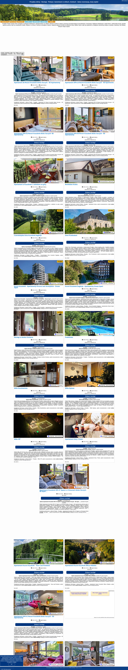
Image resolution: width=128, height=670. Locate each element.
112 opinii (51, 195)
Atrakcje (43, 21)
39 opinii (52, 575)
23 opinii (57, 628)
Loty (28, 21)
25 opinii (102, 575)
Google (20, 656)
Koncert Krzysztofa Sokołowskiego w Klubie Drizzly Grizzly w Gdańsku (79, 593)
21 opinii (47, 348)
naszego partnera (53, 103)
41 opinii (108, 146)
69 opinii (86, 501)
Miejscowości (20, 21)
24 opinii (107, 94)
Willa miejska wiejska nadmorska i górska (100, 593)
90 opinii (57, 299)
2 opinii (94, 399)
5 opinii (42, 450)
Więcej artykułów (68, 590)
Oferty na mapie (13, 21)
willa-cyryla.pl (125, 0)
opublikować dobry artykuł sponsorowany (107, 617)
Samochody (36, 21)
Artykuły (51, 21)
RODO (14, 662)
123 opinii (45, 399)
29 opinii (57, 146)
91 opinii (104, 297)
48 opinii (56, 94)
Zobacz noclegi (39, 90)
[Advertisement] (64, 39)
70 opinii (97, 449)
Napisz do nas (79, 667)
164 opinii (94, 348)
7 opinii (95, 195)
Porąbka (60, 57)
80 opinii (49, 246)
